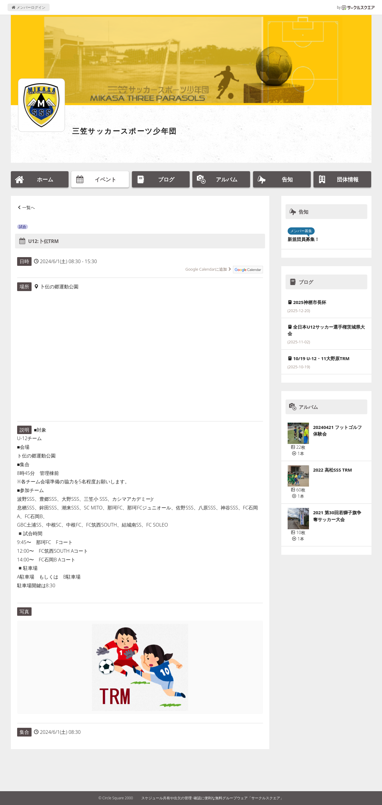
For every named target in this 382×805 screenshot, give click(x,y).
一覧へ (28, 207)
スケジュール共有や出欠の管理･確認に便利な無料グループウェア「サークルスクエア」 (212, 797)
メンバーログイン (28, 7)
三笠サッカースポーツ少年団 (124, 131)
